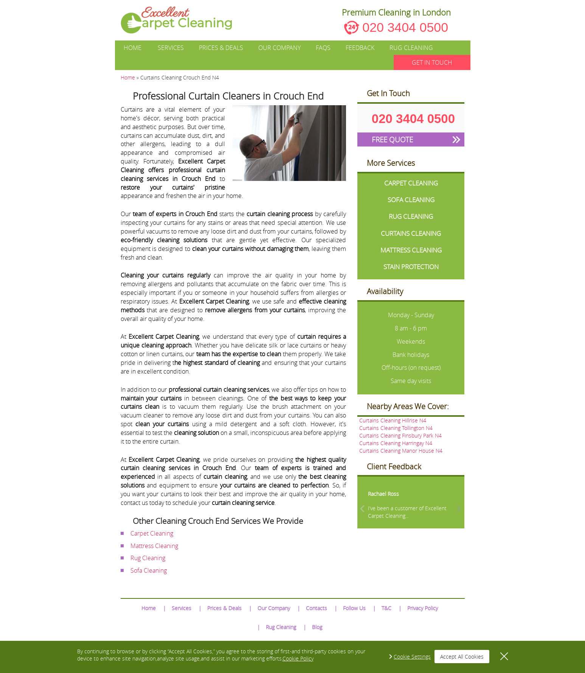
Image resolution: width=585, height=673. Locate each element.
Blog (317, 627)
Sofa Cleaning (148, 570)
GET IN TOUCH (432, 62)
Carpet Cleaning (151, 533)
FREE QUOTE (392, 139)
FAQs (323, 48)
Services (171, 48)
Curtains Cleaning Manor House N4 (400, 450)
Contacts (316, 608)
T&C (386, 608)
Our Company (279, 48)
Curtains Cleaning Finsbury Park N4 (400, 435)
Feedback (360, 48)
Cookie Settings (412, 656)
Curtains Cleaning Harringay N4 (395, 443)
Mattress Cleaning (154, 546)
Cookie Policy (297, 658)
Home (132, 48)
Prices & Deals (221, 48)
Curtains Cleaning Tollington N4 (396, 428)
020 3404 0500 (405, 27)
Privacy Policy (422, 608)
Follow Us (354, 608)
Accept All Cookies (462, 656)
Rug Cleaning (411, 48)
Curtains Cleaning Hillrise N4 (392, 420)
